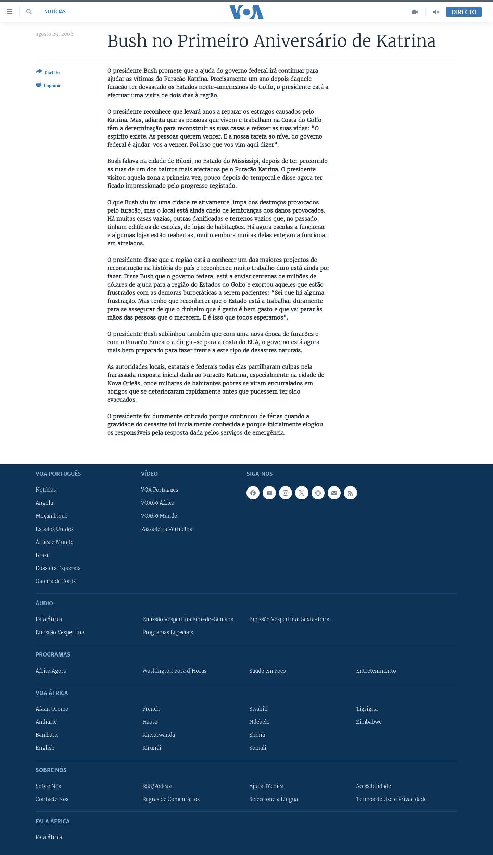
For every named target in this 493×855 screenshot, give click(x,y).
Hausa (149, 722)
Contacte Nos (52, 799)
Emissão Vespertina (60, 632)
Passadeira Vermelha (166, 529)
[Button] (48, 74)
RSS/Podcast (157, 786)
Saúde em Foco (267, 670)
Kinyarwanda (158, 735)
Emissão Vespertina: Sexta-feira (289, 619)
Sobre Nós (48, 786)
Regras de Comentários (171, 799)
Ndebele (259, 722)
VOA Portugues (159, 490)
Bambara (47, 735)
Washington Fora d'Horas (174, 670)
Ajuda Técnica (266, 786)
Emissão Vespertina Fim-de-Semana (187, 619)
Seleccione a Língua (273, 799)
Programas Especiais (167, 632)
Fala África (49, 619)
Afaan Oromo (52, 709)
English (45, 748)
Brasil (43, 555)
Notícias (55, 12)
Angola (44, 503)
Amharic (46, 722)
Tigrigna (367, 709)
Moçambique (51, 516)
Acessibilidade (373, 786)
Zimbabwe (369, 722)
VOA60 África (157, 503)
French (151, 709)
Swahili (258, 709)
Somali (257, 748)
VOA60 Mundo (159, 516)
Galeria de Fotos (56, 581)
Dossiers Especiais (58, 568)
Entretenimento (376, 670)
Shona (257, 735)
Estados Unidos (55, 529)
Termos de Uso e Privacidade (391, 799)
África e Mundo (55, 542)
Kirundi (151, 748)
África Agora (51, 670)
